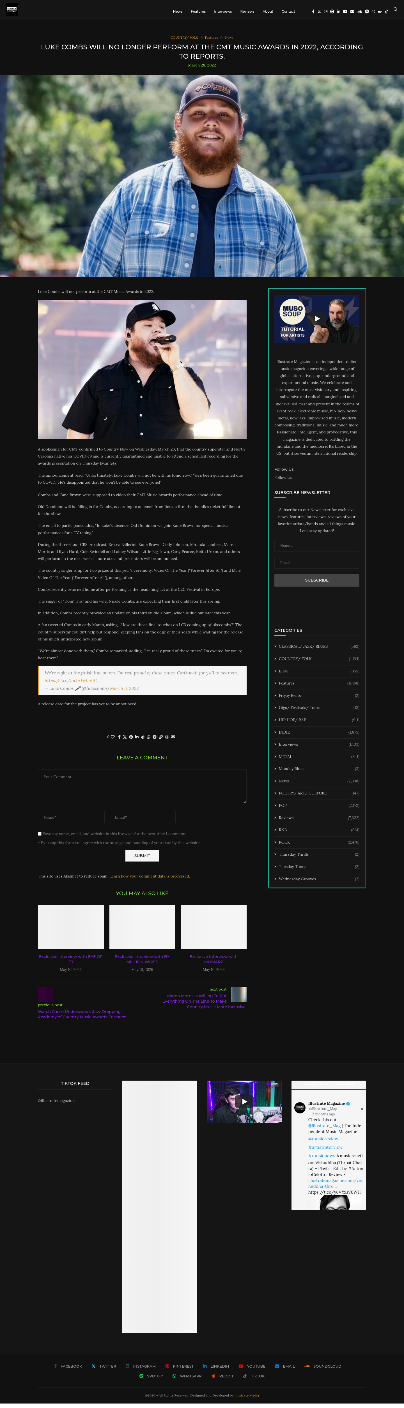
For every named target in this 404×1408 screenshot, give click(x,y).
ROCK (319, 847)
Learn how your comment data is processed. (149, 880)
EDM (319, 676)
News (178, 11)
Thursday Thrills (319, 859)
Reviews (247, 11)
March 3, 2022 (124, 692)
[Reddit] (380, 11)
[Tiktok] (387, 11)
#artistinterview (325, 1152)
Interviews (223, 11)
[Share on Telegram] (155, 741)
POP (319, 810)
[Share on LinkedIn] (137, 741)
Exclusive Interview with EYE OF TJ (71, 964)
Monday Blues (319, 774)
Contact (288, 11)
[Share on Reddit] (143, 741)
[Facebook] (313, 11)
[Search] (395, 11)
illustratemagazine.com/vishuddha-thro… (335, 1188)
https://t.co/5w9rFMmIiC (71, 685)
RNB (319, 835)
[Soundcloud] (359, 11)
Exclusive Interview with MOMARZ (214, 964)
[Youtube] (345, 11)
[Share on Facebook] (119, 741)
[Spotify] (367, 11)
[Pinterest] (332, 11)
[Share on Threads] (167, 741)
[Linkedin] (338, 11)
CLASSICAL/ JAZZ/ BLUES (319, 651)
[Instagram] (325, 11)
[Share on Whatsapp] (148, 741)
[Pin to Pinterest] (131, 741)
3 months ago (323, 1119)
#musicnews (321, 1160)
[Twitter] (319, 11)
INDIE (319, 737)
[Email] (352, 11)
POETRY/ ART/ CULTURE (319, 798)
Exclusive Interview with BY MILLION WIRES (142, 964)
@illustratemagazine (56, 1105)
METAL (319, 761)
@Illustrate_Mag (323, 1113)
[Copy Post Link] (161, 741)
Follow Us (283, 481)
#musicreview (323, 1143)
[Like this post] (113, 741)
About (268, 11)
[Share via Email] (173, 741)
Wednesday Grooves (319, 883)
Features (198, 11)
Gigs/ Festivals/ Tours (319, 712)
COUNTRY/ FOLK (319, 663)
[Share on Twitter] (125, 741)
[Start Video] (316, 323)
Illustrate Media (247, 1400)
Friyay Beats (319, 700)
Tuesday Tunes (319, 871)
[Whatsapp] (373, 11)
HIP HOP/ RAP (319, 724)
